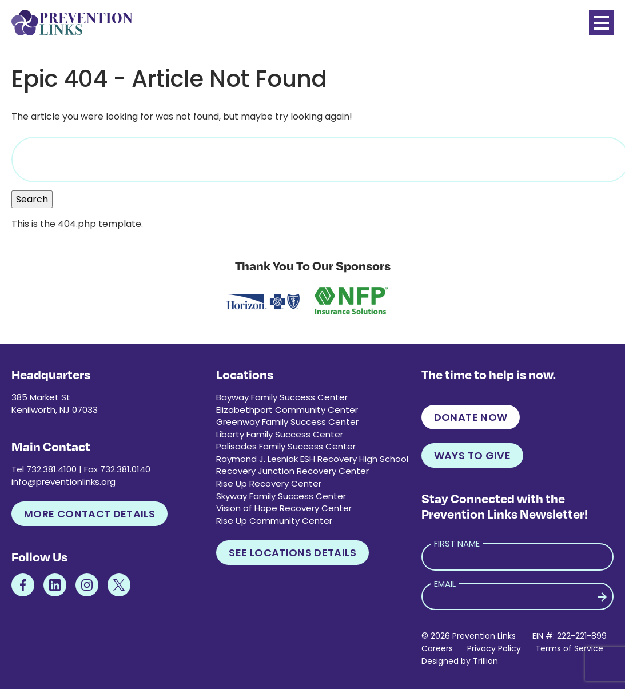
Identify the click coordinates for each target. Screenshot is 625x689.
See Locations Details (292, 552)
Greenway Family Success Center (287, 422)
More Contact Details (89, 514)
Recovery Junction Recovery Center (292, 471)
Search (32, 199)
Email (445, 584)
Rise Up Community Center (274, 521)
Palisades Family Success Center (286, 446)
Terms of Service (569, 648)
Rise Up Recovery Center (268, 483)
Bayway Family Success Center (282, 397)
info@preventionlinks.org (63, 482)
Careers (437, 648)
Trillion (485, 661)
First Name (457, 543)
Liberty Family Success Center (279, 434)
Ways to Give (472, 455)
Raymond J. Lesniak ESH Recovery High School (312, 459)
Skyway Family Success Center (281, 496)
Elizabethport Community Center (287, 410)
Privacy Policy (494, 648)
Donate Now (471, 417)
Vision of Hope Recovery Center (284, 508)
